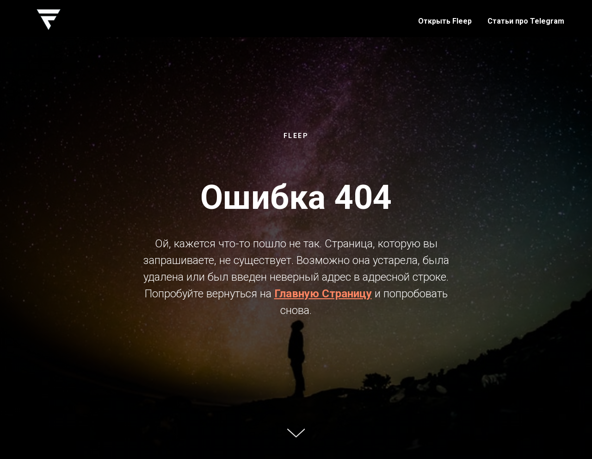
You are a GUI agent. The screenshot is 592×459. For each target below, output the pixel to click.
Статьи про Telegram (525, 21)
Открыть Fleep (445, 21)
